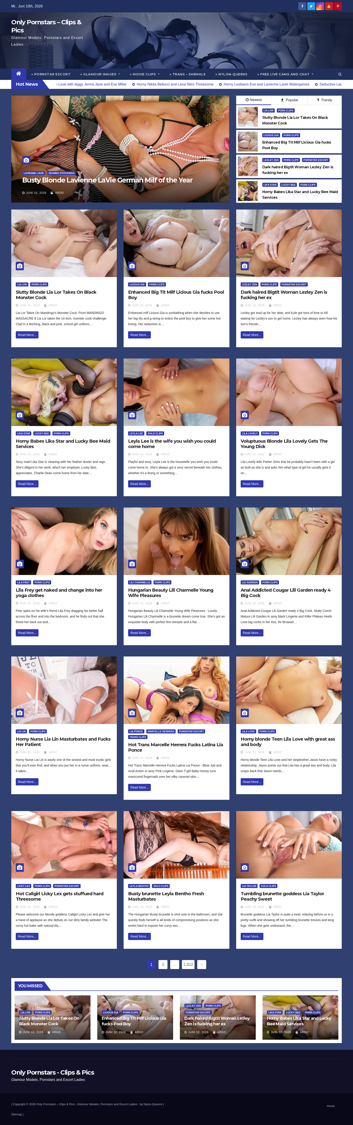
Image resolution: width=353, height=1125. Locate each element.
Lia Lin (21, 731)
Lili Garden (250, 582)
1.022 (188, 964)
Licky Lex (23, 886)
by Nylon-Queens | (152, 1104)
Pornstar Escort (315, 160)
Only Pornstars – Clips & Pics (55, 1104)
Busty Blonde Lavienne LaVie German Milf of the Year (107, 180)
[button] (340, 74)
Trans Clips (137, 737)
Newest (254, 100)
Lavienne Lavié (34, 173)
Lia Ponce (136, 731)
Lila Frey (23, 582)
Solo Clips (155, 433)
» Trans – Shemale (188, 74)
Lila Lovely (250, 433)
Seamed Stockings (62, 173)
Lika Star (270, 184)
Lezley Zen (271, 160)
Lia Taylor (249, 886)
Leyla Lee (136, 433)
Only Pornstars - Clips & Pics (52, 1072)
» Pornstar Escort (51, 74)
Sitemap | (17, 1114)
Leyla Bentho (139, 886)
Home (331, 1106)
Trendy (324, 100)
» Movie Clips (145, 74)
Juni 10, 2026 (36, 192)
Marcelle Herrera (161, 731)
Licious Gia (271, 135)
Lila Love (248, 731)
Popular (289, 100)
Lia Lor (269, 110)
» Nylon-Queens (231, 74)
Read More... (27, 335)
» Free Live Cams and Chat (285, 74)
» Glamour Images (100, 74)
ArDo (57, 192)
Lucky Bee (288, 184)
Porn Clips (285, 110)
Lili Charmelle (139, 582)
